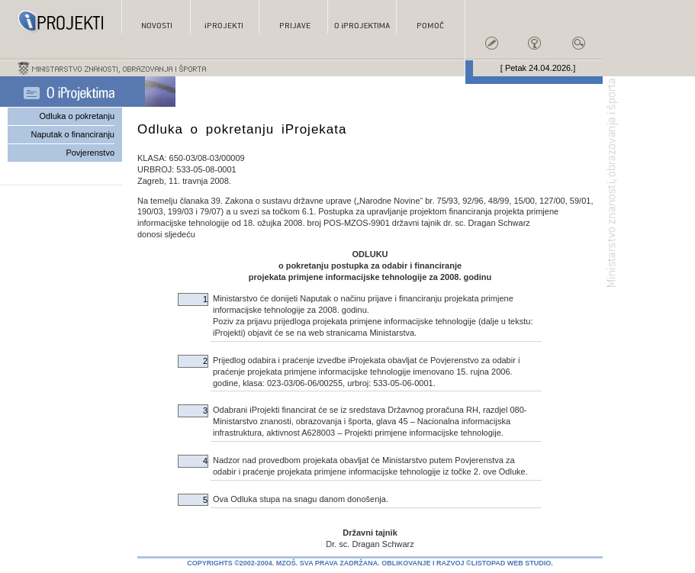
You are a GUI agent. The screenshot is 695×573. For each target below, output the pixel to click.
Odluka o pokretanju (77, 116)
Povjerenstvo (90, 152)
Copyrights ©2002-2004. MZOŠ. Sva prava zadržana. (283, 563)
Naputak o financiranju (72, 134)
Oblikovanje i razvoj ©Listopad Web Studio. (467, 563)
